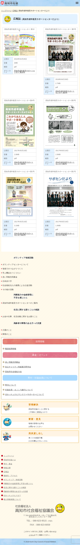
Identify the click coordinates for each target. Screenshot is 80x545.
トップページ (9, 456)
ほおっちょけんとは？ (12, 495)
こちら (31, 535)
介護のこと (7, 330)
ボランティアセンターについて (15, 264)
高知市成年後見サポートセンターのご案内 (20, 303)
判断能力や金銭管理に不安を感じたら (18, 484)
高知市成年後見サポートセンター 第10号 (24, 71)
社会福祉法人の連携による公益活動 (17, 285)
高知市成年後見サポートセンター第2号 (23, 234)
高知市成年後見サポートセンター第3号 (65, 163)
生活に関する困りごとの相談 (15, 487)
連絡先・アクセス (10, 476)
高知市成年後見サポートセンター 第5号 (64, 92)
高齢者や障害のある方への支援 (16, 491)
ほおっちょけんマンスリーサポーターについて (24, 394)
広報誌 (6, 472)
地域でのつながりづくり (12, 269)
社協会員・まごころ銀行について (19, 390)
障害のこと (7, 334)
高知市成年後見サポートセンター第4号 (23, 163)
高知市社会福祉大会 (13, 372)
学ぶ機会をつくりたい (11, 273)
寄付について (10, 385)
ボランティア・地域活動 (13, 480)
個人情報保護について (12, 499)
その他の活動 (8, 289)
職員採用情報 (10, 349)
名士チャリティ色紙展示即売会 (18, 367)
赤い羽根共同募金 (9, 277)
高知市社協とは (10, 460)
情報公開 (7, 468)
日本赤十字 (7, 281)
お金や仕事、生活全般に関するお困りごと (20, 316)
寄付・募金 (8, 464)
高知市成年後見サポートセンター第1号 (65, 234)
